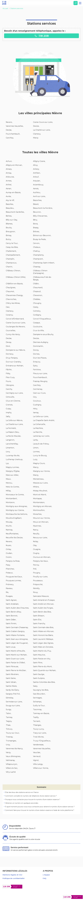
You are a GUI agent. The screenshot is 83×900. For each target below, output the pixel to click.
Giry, (35, 397)
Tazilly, (36, 717)
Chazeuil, (37, 291)
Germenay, (37, 389)
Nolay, (35, 541)
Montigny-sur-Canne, (15, 510)
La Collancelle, (39, 424)
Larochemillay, (12, 444)
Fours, (8, 381)
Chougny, (37, 303)
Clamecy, (37, 134)
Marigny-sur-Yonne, (41, 471)
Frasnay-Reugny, (40, 381)
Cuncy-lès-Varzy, (13, 334)
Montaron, (10, 502)
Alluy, (35, 165)
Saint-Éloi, (37, 620)
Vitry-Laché (11, 772)
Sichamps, (37, 702)
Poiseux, (9, 573)
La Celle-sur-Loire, (41, 416)
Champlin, (10, 259)
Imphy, (9, 413)
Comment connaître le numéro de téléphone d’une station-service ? (31, 796)
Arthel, (9, 185)
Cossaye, (36, 323)
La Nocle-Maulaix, (13, 436)
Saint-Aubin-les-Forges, (43, 608)
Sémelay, (10, 698)
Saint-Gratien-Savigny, (15, 631)
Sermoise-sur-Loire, (14, 702)
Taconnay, (37, 709)
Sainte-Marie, (11, 686)
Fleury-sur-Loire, (40, 373)
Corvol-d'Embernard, (15, 319)
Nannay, (9, 530)
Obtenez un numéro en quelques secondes (21, 803)
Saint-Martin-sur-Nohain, (16, 655)
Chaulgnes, (11, 288)
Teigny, (9, 721)
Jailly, (8, 416)
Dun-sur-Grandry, (13, 362)
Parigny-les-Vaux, (40, 561)
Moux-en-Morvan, (41, 522)
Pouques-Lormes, (13, 581)
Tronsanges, (11, 741)
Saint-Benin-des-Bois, (42, 612)
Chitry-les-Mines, (13, 303)
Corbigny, (37, 315)
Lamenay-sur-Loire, (41, 436)
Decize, (36, 126)
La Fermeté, (11, 428)
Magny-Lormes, (12, 467)
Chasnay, (37, 267)
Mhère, (36, 487)
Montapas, (37, 498)
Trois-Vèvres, (38, 737)
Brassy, (36, 228)
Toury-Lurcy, (38, 729)
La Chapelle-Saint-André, (44, 420)
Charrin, (9, 267)
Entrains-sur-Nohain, (14, 366)
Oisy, (35, 545)
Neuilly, (36, 534)
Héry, (35, 409)
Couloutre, (37, 327)
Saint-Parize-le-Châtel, (15, 663)
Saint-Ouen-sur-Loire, (15, 659)
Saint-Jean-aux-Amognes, (17, 639)
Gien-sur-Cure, (39, 393)
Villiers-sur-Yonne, (41, 768)
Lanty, (35, 440)
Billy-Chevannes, (40, 216)
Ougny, (36, 553)
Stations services (16, 8)
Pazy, (8, 565)
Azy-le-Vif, (10, 200)
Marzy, (36, 475)
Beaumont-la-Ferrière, (43, 208)
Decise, (9, 130)
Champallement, (13, 255)
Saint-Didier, (11, 620)
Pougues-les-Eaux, (14, 577)
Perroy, (36, 565)
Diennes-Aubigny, (40, 342)
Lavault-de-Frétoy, (41, 444)
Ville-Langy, (38, 764)
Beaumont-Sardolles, (15, 212)
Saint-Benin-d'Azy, (13, 612)
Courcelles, (10, 330)
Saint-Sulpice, (39, 678)
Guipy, (8, 409)
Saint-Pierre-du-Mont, (42, 666)
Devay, (8, 342)
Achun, (9, 161)
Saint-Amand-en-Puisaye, (44, 600)
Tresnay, (9, 737)
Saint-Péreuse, (12, 666)
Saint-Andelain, (12, 604)
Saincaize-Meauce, (41, 596)
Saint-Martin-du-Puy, (42, 651)
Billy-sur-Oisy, (11, 220)
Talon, (8, 713)
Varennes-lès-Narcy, (14, 749)
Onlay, (8, 549)
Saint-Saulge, (39, 674)
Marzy (35, 138)
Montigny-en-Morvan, (42, 506)
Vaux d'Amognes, (13, 756)
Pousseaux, (38, 581)
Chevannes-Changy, (14, 295)
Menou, (9, 483)
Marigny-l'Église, (13, 471)
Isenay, (36, 413)
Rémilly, (36, 588)
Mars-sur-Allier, (12, 475)
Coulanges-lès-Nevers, (15, 327)
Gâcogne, (10, 385)
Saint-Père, (38, 663)
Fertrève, (37, 370)
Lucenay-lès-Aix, (13, 456)
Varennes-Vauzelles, (14, 126)
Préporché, (38, 584)
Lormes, (36, 452)
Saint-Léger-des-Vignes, (43, 643)
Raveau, (9, 588)
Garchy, (9, 389)
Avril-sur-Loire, (39, 196)
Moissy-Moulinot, (40, 491)
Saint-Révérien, (12, 674)
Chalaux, (37, 247)
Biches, (9, 216)
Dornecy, (10, 354)
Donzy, (36, 350)
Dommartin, (38, 346)
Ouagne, (37, 549)
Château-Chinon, (13, 271)
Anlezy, (36, 169)
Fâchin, (9, 370)
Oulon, (9, 557)
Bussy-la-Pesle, (39, 239)
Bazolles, (9, 204)
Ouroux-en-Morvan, (41, 557)
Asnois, (36, 189)
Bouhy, (9, 228)
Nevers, (9, 122)
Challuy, (36, 251)
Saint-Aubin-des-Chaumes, (17, 608)
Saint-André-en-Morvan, (43, 604)
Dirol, (8, 346)
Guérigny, (37, 405)
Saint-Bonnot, (12, 616)
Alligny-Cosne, (39, 161)
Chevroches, (11, 299)
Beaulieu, (10, 208)
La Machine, (38, 428)
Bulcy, (8, 239)
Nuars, (8, 545)
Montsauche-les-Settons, (16, 514)
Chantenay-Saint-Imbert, (44, 263)
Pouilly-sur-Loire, (40, 577)
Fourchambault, (13, 134)
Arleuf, (36, 177)
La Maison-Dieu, (12, 432)
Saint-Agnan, (11, 600)
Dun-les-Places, (40, 358)
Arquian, (36, 181)
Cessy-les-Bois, (12, 247)
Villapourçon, (11, 764)
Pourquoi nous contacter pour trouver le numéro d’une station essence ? (32, 799)
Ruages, (9, 596)
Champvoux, (11, 263)
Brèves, (36, 232)
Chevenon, (37, 295)
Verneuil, (37, 756)
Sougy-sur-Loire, (13, 706)
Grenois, (9, 405)
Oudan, (9, 553)
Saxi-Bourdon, (39, 694)
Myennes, (37, 526)
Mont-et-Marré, (39, 495)
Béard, (36, 204)
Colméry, (37, 311)
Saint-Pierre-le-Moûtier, (16, 670)
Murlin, (9, 526)
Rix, (7, 592)
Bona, (35, 224)
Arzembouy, (38, 185)
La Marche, (37, 432)
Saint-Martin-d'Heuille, (15, 651)
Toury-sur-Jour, (12, 733)
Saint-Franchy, (39, 624)
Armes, (9, 181)
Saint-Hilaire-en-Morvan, (43, 631)
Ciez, (8, 307)
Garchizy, (10, 138)
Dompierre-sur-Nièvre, (15, 350)
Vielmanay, (10, 760)
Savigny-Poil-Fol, (13, 694)
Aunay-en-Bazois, (13, 192)
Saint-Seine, (11, 678)
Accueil (5, 8)
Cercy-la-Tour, (12, 243)
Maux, (8, 479)
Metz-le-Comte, (12, 487)
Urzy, (8, 745)
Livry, (8, 452)
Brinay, (9, 235)
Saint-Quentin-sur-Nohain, (44, 670)
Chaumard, (38, 288)
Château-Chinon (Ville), (16, 277)
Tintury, (9, 729)
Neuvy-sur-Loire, (40, 538)
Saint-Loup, (11, 647)
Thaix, (8, 725)
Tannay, (9, 717)
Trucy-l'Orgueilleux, (42, 741)
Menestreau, (38, 479)
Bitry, (35, 220)
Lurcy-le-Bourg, (40, 456)
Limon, (36, 448)
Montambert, (11, 498)
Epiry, (35, 366)
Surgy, (8, 709)
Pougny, (36, 573)
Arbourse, (10, 177)
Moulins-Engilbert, (14, 518)
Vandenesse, (38, 745)
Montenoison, (39, 502)
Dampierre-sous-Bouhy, (43, 334)
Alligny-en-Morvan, (14, 165)
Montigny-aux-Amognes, (16, 506)
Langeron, (10, 440)
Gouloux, (37, 401)
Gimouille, (10, 397)
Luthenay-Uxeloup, (14, 459)
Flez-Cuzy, (10, 377)
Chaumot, (10, 291)
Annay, (9, 173)
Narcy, (35, 530)
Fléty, (8, 373)
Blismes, (9, 224)
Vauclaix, (37, 752)
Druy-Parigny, (12, 358)
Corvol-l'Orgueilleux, (42, 319)
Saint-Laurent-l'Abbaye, (43, 639)
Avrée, (8, 196)
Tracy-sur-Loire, (39, 733)
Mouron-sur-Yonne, (41, 518)
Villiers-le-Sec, (12, 768)
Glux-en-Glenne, (13, 401)
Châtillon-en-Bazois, (14, 284)
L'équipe (46, 875)
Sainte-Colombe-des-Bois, (44, 682)
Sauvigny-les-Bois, (41, 690)
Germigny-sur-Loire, (14, 393)
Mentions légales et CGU (12, 875)
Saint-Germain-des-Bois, (43, 627)
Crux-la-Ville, (38, 330)
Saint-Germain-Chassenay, (17, 627)
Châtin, (36, 284)
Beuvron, (37, 212)
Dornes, (36, 354)
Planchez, (10, 569)
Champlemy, (38, 255)
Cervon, (36, 243)
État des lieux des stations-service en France (22, 792)
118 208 (41, 35)
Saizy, (35, 686)
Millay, (8, 491)
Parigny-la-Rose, (13, 561)
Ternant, (36, 721)
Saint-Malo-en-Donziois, (43, 647)
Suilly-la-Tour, (39, 706)
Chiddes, (36, 299)
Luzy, (35, 459)
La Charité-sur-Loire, (41, 130)
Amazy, (9, 169)
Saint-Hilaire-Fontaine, (15, 635)
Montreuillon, (39, 510)
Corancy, (9, 315)
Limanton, (10, 448)
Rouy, (35, 592)
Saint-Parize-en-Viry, (41, 659)
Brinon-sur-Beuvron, (42, 235)
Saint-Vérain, (11, 682)
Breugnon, (10, 232)
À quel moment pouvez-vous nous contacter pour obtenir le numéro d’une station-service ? (40, 807)
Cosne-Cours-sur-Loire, (43, 122)
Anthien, (36, 173)
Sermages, (37, 698)
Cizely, (35, 307)
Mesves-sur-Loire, (40, 483)
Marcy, (36, 467)
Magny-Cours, (39, 463)
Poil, (35, 569)
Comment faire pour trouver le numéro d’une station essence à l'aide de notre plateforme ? (39, 810)
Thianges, (37, 725)
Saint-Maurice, (39, 655)
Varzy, (8, 752)
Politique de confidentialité (13, 878)
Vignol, (36, 760)
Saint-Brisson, (39, 616)
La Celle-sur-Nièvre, (14, 420)
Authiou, (37, 192)
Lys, (7, 463)
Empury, (36, 362)
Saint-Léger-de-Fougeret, (17, 643)
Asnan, (8, 189)
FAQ (44, 878)
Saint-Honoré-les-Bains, (43, 635)
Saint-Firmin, (11, 624)
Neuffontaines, (12, 534)
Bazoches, (37, 200)
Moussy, (9, 522)
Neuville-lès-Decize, (14, 538)
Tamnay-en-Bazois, (41, 713)
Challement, (11, 251)
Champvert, (38, 259)
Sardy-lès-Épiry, (12, 690)
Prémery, (10, 584)
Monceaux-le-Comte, (15, 495)
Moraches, (37, 514)
